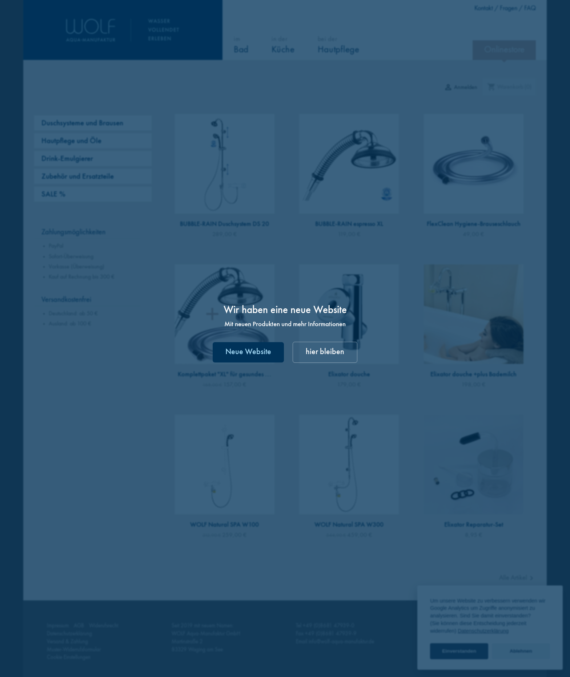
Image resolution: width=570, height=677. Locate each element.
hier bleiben (325, 352)
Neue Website (248, 352)
